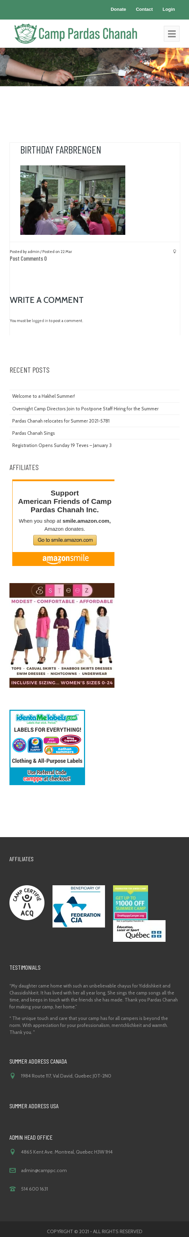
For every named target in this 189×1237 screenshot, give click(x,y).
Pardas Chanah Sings (33, 433)
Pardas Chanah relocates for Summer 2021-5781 (61, 421)
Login (169, 9)
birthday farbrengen (60, 149)
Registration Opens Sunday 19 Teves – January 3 (62, 445)
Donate (118, 9)
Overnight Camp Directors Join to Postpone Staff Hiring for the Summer (85, 408)
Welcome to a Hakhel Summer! (43, 396)
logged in (40, 320)
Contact (144, 9)
